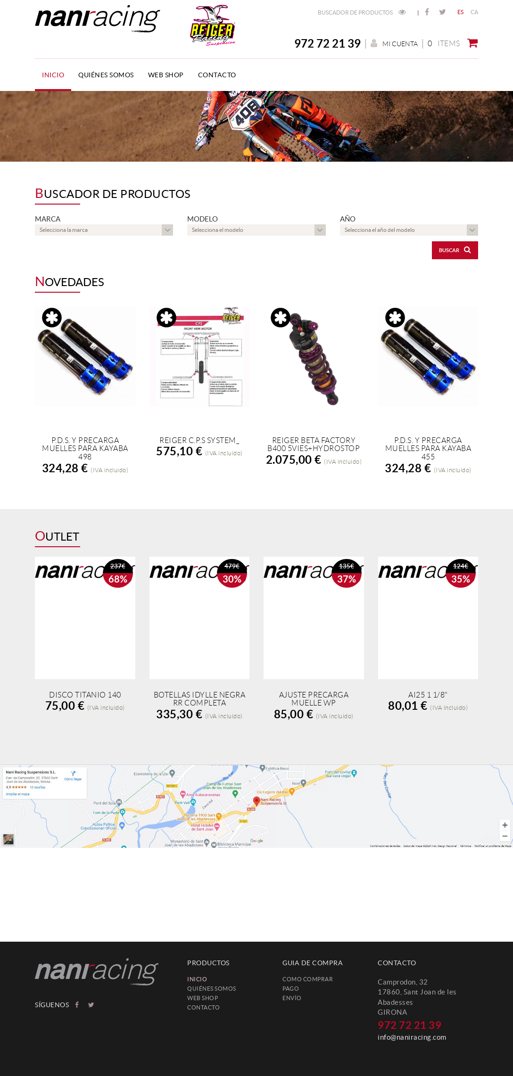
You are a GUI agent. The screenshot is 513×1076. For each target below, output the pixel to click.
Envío (292, 998)
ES (460, 12)
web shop (202, 998)
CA (475, 12)
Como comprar (307, 979)
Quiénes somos (211, 989)
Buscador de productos (362, 12)
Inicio (197, 979)
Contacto (203, 1007)
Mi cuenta (394, 43)
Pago (290, 989)
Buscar (455, 249)
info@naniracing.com (412, 1037)
